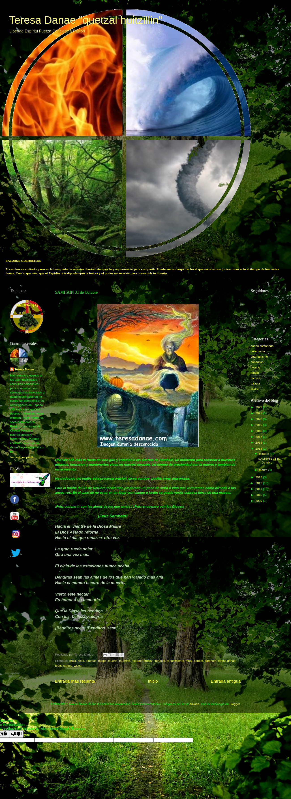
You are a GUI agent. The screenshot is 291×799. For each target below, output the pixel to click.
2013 (259, 477)
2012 (259, 483)
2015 (259, 442)
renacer (160, 660)
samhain (210, 660)
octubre (137, 660)
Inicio (153, 681)
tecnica (255, 378)
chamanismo (259, 356)
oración (148, 660)
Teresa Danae (24, 369)
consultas (257, 362)
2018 (259, 431)
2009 (259, 500)
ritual (189, 660)
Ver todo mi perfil (21, 457)
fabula (255, 372)
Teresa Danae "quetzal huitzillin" (85, 20)
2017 (259, 436)
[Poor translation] (16, 734)
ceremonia (258, 351)
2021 (259, 413)
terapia (255, 383)
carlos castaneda (262, 346)
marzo (263, 470)
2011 (259, 489)
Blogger (234, 704)
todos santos (63, 665)
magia (102, 660)
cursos (255, 367)
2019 (259, 425)
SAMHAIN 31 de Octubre (269, 460)
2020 (259, 419)
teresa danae (226, 660)
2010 (259, 495)
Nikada (194, 704)
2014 (259, 448)
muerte (113, 660)
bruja (72, 660)
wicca (77, 665)
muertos (124, 660)
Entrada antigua (226, 681)
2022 (259, 407)
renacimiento (175, 660)
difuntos (91, 660)
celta (81, 660)
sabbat (198, 660)
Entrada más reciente (75, 681)
